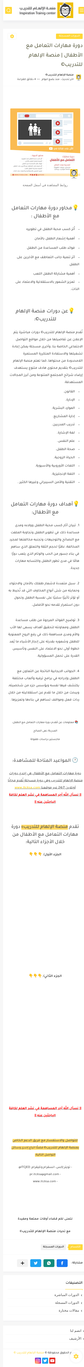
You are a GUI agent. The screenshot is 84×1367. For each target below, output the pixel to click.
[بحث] (5, 10)
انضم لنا (72, 1330)
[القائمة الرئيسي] (78, 10)
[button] (59, 1263)
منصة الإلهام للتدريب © (26, 1353)
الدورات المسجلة (66, 36)
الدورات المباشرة (63, 1295)
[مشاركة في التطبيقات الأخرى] (19, 1263)
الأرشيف (72, 1338)
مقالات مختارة (66, 1310)
